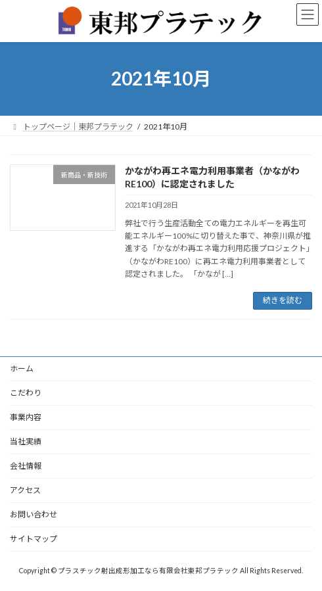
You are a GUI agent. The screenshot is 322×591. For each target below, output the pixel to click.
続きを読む (282, 300)
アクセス (25, 490)
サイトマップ (33, 539)
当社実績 (25, 441)
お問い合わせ (33, 514)
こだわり (25, 393)
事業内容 (25, 417)
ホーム (22, 368)
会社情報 (25, 466)
